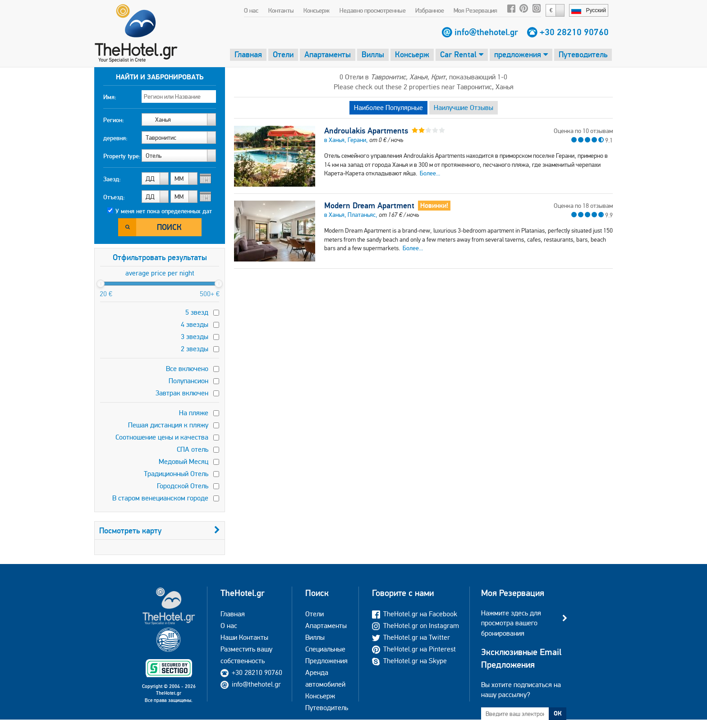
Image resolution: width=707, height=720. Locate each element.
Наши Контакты (244, 637)
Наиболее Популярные (388, 107)
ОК (558, 713)
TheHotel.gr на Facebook (414, 614)
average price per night (159, 273)
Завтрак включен (182, 393)
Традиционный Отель (176, 473)
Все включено (187, 368)
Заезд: (112, 179)
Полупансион (188, 380)
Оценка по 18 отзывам (583, 206)
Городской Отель (182, 486)
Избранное (429, 10)
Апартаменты (327, 54)
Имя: (109, 97)
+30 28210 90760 (574, 32)
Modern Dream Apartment (369, 206)
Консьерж (316, 10)
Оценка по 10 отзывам (583, 131)
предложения (521, 54)
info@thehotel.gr (486, 32)
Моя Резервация (475, 10)
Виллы (373, 54)
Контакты (281, 10)
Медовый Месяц (183, 461)
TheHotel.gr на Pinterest (414, 649)
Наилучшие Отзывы (463, 107)
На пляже (193, 412)
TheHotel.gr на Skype (409, 660)
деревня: (115, 138)
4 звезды (194, 324)
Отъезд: (114, 197)
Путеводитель (583, 54)
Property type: (122, 156)
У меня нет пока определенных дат (163, 211)
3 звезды (194, 336)
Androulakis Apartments (366, 131)
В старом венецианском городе (160, 498)
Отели (283, 54)
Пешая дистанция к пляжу (168, 425)
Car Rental (461, 54)
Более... (430, 173)
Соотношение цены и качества (161, 437)
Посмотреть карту (159, 530)
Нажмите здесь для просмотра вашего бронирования (511, 623)
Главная (248, 54)
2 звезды (194, 348)
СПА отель (192, 449)
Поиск (169, 227)
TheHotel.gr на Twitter (411, 637)
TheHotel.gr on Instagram (415, 625)
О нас (251, 10)
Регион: (113, 120)
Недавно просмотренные (373, 10)
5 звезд (196, 312)
